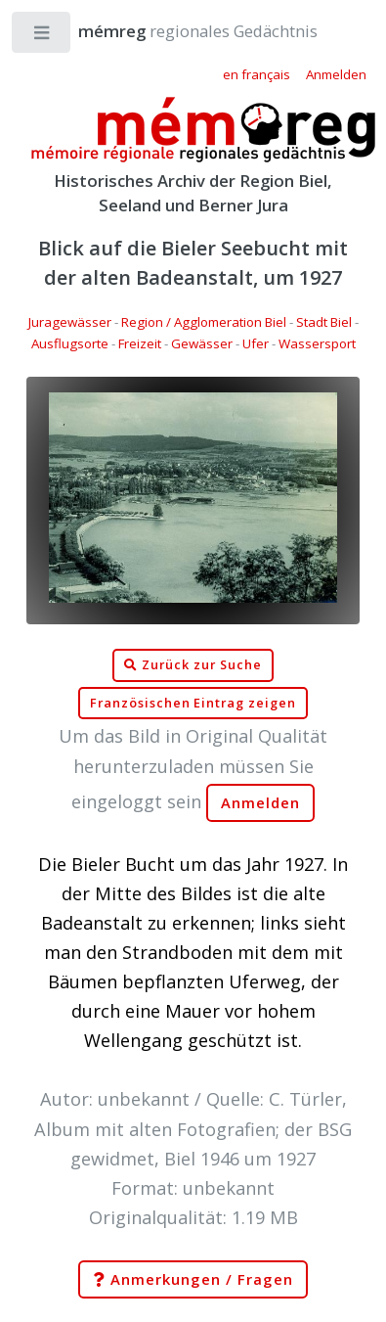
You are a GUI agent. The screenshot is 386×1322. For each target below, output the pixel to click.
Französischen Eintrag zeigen (193, 703)
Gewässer (202, 343)
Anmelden (261, 803)
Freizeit (139, 343)
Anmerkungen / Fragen (192, 1280)
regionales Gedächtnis (178, 31)
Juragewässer (69, 322)
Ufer (255, 343)
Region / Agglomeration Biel (203, 322)
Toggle (42, 36)
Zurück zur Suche (192, 665)
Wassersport (317, 343)
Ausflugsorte (69, 343)
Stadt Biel (324, 322)
